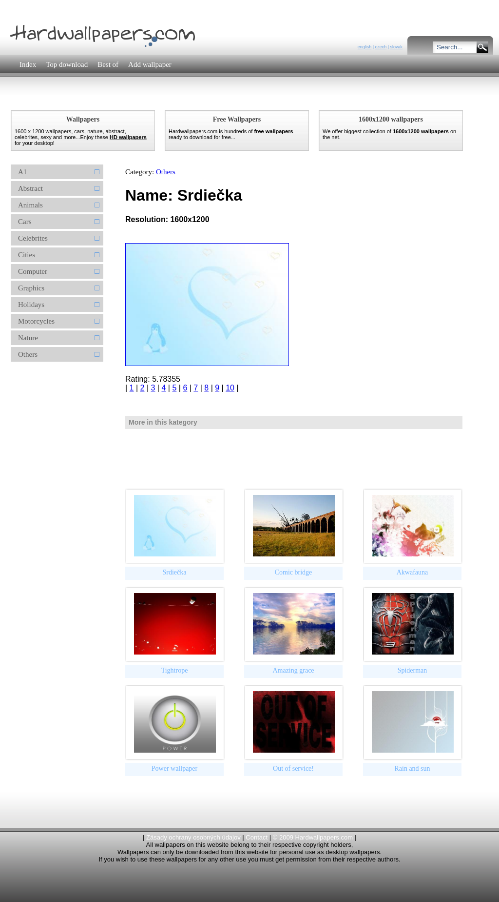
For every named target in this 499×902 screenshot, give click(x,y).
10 (230, 388)
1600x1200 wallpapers (421, 131)
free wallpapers (273, 131)
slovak (396, 46)
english (365, 46)
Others (165, 172)
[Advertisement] (185, 99)
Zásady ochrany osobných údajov (193, 837)
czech (381, 46)
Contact (257, 837)
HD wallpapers (128, 137)
